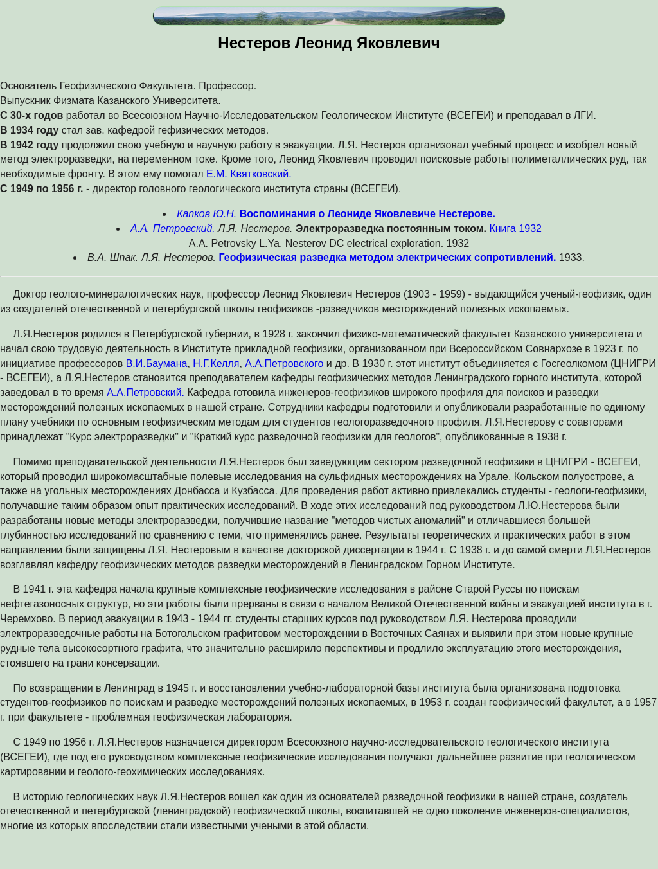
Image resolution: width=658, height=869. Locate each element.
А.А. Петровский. (172, 228)
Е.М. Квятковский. (249, 173)
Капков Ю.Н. (206, 213)
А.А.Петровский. (145, 392)
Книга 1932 (515, 228)
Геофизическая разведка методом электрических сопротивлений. (387, 257)
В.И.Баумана (157, 363)
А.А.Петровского (284, 363)
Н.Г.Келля (216, 363)
